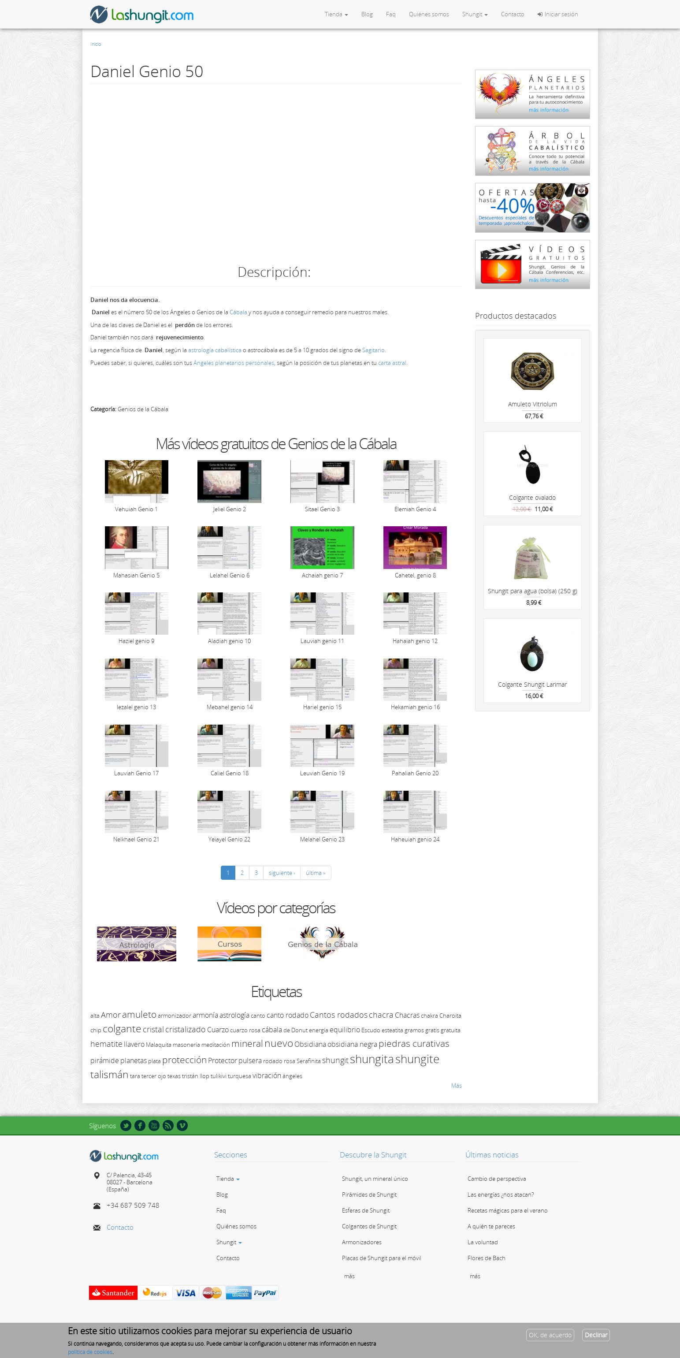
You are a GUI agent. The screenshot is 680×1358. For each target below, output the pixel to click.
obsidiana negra (352, 1044)
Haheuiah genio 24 (415, 839)
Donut (299, 1030)
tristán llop (195, 1076)
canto (258, 1015)
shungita (372, 1059)
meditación (215, 1045)
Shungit (475, 14)
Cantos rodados (339, 1014)
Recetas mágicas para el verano (508, 1210)
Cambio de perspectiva (497, 1179)
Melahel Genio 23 (322, 839)
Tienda (336, 14)
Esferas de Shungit (366, 1210)
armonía (205, 1015)
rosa (289, 1061)
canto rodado (287, 1015)
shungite (417, 1059)
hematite (106, 1043)
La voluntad (483, 1242)
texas (174, 1076)
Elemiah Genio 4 (415, 509)
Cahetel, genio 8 (415, 575)
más (349, 1276)
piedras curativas (414, 1043)
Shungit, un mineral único (375, 1179)
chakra (429, 1015)
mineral (247, 1043)
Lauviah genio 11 (322, 641)
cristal (153, 1029)
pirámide (104, 1060)
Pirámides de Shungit (369, 1194)
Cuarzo (218, 1029)
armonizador (174, 1015)
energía (318, 1030)
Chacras (407, 1015)
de (286, 1030)
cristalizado (185, 1029)
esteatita (392, 1030)
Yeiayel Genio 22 (229, 839)
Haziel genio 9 (136, 641)
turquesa (239, 1076)
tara (135, 1076)
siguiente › (282, 873)
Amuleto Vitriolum (532, 404)
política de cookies (90, 1352)
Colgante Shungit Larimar (532, 684)
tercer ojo (153, 1076)
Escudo (370, 1030)
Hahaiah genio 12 (415, 641)
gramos (414, 1030)
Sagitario (373, 350)
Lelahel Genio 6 (229, 575)
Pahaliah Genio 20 (415, 773)
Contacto (512, 14)
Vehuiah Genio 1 (136, 509)
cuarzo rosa (245, 1030)
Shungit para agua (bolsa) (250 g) (532, 591)
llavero (134, 1044)
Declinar (596, 1335)
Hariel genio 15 (322, 707)
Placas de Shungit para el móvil (381, 1258)
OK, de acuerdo (550, 1335)
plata (154, 1061)
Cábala (239, 312)
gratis (432, 1030)
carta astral (392, 363)
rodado (272, 1061)
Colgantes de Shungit (369, 1226)
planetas (133, 1060)
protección (184, 1059)
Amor (111, 1014)
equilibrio (345, 1029)
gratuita (451, 1030)
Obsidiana (310, 1044)
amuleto (139, 1014)
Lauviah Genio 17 (136, 773)
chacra (381, 1014)
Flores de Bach (486, 1258)
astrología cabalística (215, 350)
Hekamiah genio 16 (415, 707)
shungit (335, 1060)
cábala (272, 1029)
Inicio (95, 44)
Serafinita (309, 1061)
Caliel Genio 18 (230, 773)
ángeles (292, 1076)
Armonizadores (362, 1242)
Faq (391, 14)
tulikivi (219, 1076)
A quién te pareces (491, 1226)
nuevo (278, 1043)
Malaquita (158, 1045)
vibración (267, 1075)
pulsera (250, 1060)
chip (95, 1030)
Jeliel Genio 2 (229, 509)
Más (456, 1086)
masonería (186, 1045)
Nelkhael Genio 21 (136, 839)
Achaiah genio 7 (322, 575)
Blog (367, 14)
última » (316, 873)
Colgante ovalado (532, 497)
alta (95, 1015)
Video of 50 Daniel (276, 172)
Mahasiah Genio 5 (136, 575)
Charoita (450, 1015)
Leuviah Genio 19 (322, 773)
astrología (234, 1015)
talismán (109, 1074)
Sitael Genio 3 (322, 509)
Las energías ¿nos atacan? (501, 1194)
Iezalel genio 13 (136, 707)
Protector (222, 1060)
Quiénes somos (429, 14)
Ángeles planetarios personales (233, 363)
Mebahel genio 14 (230, 707)
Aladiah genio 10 (229, 641)
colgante (122, 1028)
